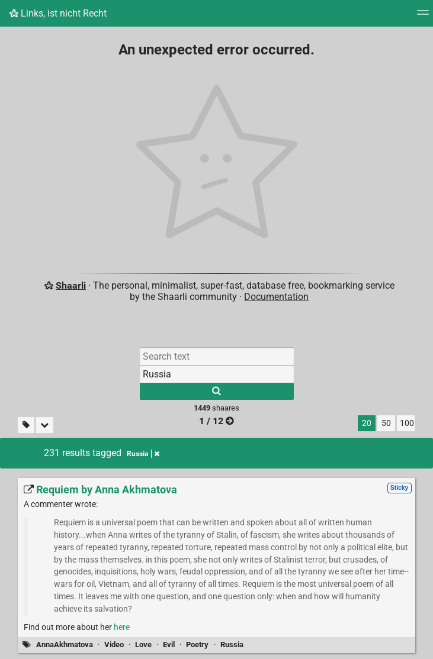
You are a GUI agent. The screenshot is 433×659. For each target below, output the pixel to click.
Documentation (276, 296)
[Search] (217, 391)
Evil (169, 644)
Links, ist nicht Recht (58, 13)
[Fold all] (44, 425)
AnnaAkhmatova (64, 644)
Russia (231, 644)
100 (407, 423)
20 (366, 423)
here (122, 627)
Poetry (197, 644)
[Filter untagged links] (26, 425)
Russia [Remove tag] (143, 454)
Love (143, 644)
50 (386, 423)
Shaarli (71, 285)
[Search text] (217, 356)
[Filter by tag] (217, 374)
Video (114, 644)
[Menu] (423, 16)
